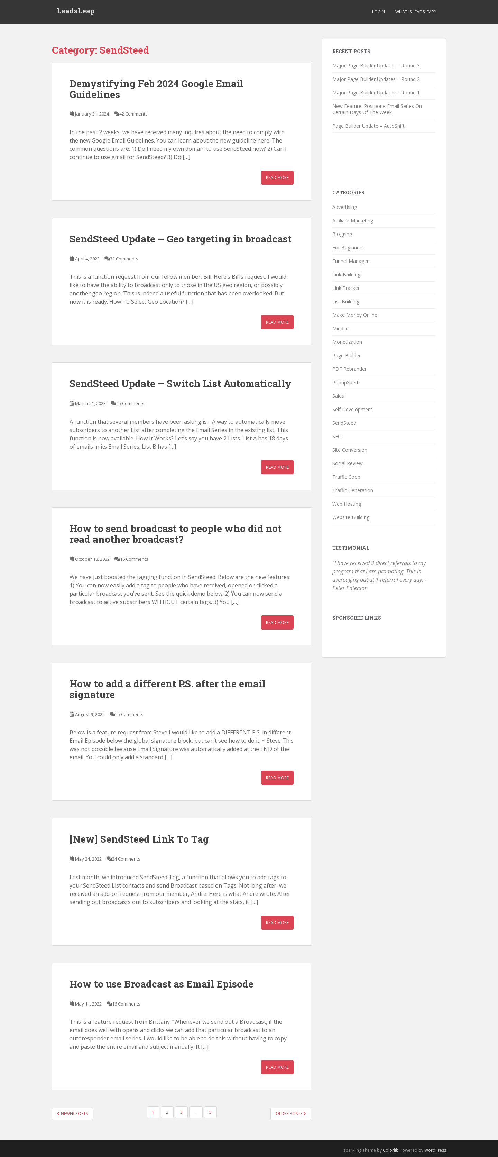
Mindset (341, 328)
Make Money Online (354, 315)
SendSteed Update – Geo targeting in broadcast (181, 238)
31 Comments (124, 259)
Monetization (347, 342)
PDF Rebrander (349, 369)
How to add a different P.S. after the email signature (168, 689)
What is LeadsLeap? (415, 12)
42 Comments (133, 114)
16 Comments (134, 559)
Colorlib (391, 1150)
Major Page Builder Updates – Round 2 (376, 79)
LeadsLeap (76, 12)
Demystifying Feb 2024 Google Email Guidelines (156, 89)
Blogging (342, 234)
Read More (277, 178)
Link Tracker (346, 288)
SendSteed (344, 423)
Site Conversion (349, 450)
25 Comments (129, 714)
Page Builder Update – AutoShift (368, 125)
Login (378, 12)
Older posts (291, 1114)
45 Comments (130, 403)
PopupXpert (345, 382)
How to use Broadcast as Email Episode (161, 983)
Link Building (346, 274)
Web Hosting (346, 504)
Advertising (344, 207)
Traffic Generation (352, 490)
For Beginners (348, 247)
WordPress (435, 1150)
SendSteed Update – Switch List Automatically (181, 383)
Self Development (352, 409)
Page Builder (346, 355)
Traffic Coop (346, 477)
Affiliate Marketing (352, 220)
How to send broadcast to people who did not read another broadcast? (176, 533)
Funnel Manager (350, 261)
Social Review (347, 463)
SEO (337, 436)
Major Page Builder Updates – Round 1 (376, 92)
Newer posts (72, 1114)
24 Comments (126, 859)
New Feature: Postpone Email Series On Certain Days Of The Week (377, 109)
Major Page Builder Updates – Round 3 (376, 65)
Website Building (350, 517)
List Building (345, 301)
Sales (338, 396)
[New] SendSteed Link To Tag (139, 839)
